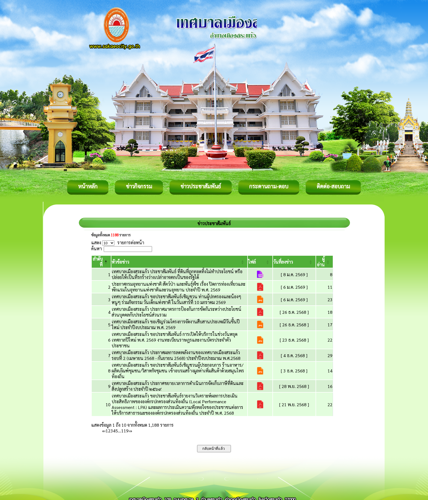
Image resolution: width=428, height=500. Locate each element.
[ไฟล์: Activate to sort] (260, 262)
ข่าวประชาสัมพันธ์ (200, 186)
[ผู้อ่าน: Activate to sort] (324, 262)
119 (125, 430)
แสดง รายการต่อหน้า (117, 242)
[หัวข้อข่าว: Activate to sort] (179, 262)
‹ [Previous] (105, 430)
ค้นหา (96, 248)
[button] (120, 262)
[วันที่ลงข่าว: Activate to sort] (294, 262)
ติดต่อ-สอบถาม (333, 186)
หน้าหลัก (87, 186)
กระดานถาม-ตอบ (268, 186)
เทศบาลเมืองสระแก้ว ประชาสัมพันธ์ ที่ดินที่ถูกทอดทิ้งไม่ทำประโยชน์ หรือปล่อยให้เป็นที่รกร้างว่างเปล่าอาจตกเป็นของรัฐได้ (177, 274)
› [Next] (129, 430)
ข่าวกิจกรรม (139, 186)
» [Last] (131, 430)
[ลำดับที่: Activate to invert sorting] (101, 262)
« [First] (103, 430)
